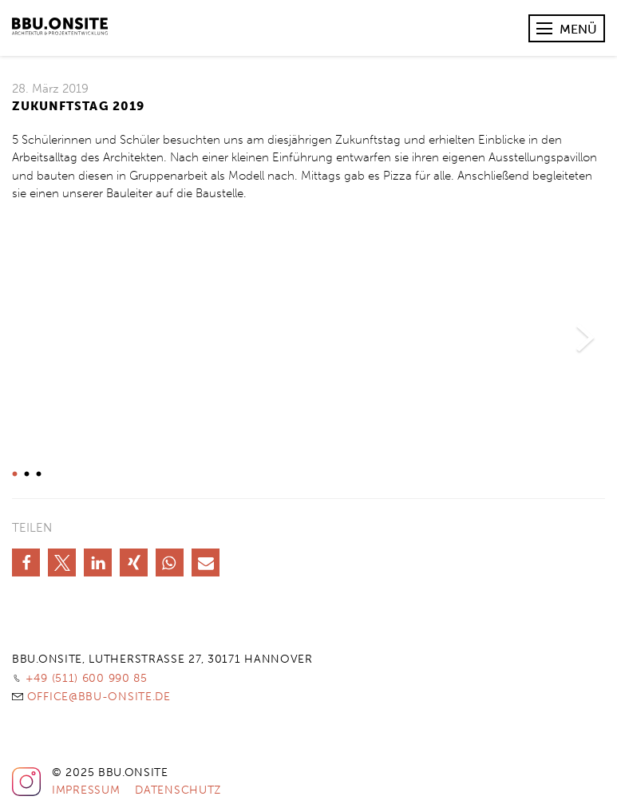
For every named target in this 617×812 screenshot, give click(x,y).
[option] (309, 338)
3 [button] (36, 474)
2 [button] (24, 474)
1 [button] (12, 474)
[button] (26, 562)
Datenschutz (178, 790)
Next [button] (585, 339)
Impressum (86, 790)
